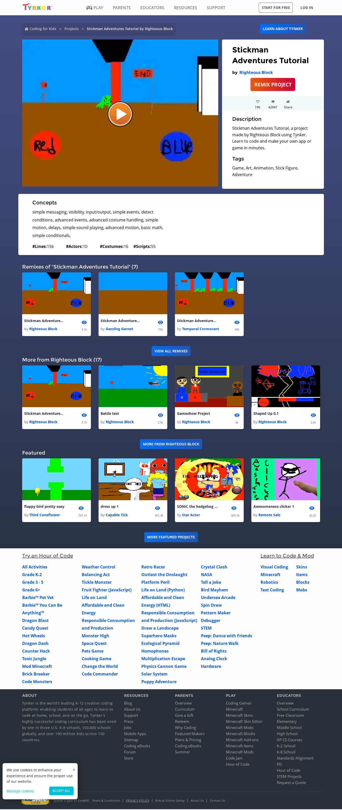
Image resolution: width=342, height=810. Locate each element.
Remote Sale (269, 515)
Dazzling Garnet (119, 329)
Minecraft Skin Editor (244, 722)
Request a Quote (291, 783)
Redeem (182, 722)
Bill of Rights (214, 651)
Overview (183, 703)
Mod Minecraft (37, 667)
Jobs (127, 728)
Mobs (301, 590)
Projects (71, 28)
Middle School (289, 728)
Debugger (210, 621)
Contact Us (217, 801)
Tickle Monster (97, 583)
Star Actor (191, 515)
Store (128, 758)
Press (128, 722)
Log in (306, 7)
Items (302, 575)
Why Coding (185, 728)
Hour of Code (237, 764)
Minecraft (270, 575)
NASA (206, 575)
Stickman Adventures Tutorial (44, 320)
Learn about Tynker (283, 28)
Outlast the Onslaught (164, 575)
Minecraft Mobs (240, 728)
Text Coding (272, 590)
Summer (182, 752)
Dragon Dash (35, 644)
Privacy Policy (137, 801)
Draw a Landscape (160, 628)
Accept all (61, 791)
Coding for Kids (43, 28)
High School (287, 734)
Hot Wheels (33, 636)
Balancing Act (96, 575)
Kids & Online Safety (170, 801)
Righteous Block (256, 72)
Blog (128, 703)
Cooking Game (96, 659)
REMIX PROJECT (273, 84)
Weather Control (98, 567)
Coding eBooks (137, 746)
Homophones (155, 651)
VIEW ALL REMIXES (171, 351)
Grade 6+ (31, 590)
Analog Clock (214, 659)
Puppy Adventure (158, 682)
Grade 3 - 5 (32, 583)
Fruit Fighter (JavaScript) (106, 590)
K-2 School (286, 746)
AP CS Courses (289, 740)
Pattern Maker (215, 613)
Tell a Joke (211, 583)
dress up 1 (110, 507)
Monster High (95, 636)
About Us (132, 709)
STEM (206, 628)
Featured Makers (189, 734)
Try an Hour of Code (47, 556)
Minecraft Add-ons (242, 740)
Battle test (110, 413)
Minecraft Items (239, 746)
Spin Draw (211, 605)
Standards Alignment (295, 758)
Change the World (100, 667)
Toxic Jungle (34, 659)
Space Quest (94, 644)
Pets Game (92, 651)
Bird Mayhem (214, 590)
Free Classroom (290, 716)
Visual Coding (274, 567)
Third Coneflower (44, 515)
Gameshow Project (193, 413)
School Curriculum (293, 709)
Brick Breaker (36, 674)
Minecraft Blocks (240, 734)
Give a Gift (184, 716)
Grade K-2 (32, 575)
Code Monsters (37, 682)
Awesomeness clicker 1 (273, 507)
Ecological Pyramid (160, 644)
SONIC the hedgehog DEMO (197, 507)
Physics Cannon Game (163, 667)
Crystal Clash (214, 567)
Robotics (269, 583)
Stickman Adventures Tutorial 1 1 (197, 320)
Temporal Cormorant (200, 329)
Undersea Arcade (218, 598)
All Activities (34, 567)
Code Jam (234, 758)
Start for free (276, 7)
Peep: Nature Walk (220, 644)
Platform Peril (155, 583)
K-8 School (286, 752)
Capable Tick (117, 515)
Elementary (287, 722)
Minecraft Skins (239, 716)
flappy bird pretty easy (44, 507)
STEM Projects (289, 777)
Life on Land (94, 598)
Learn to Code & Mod (287, 556)
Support (131, 716)
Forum (130, 752)
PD (279, 764)
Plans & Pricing (188, 740)
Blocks (302, 583)
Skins (301, 567)
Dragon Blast (35, 621)
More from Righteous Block (171, 444)
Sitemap (131, 740)
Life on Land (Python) (163, 590)
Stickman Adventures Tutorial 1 (121, 320)
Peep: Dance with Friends (226, 636)
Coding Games (238, 703)
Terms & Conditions (106, 801)
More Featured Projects (171, 537)
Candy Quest (35, 628)
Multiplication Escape (163, 659)
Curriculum (185, 709)
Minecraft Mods (240, 752)
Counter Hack (36, 651)
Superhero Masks (158, 636)
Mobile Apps (135, 734)
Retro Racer (153, 567)
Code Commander (100, 674)
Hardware (211, 667)
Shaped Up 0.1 (266, 413)
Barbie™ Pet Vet (38, 598)
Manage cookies (20, 791)
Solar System (154, 674)
